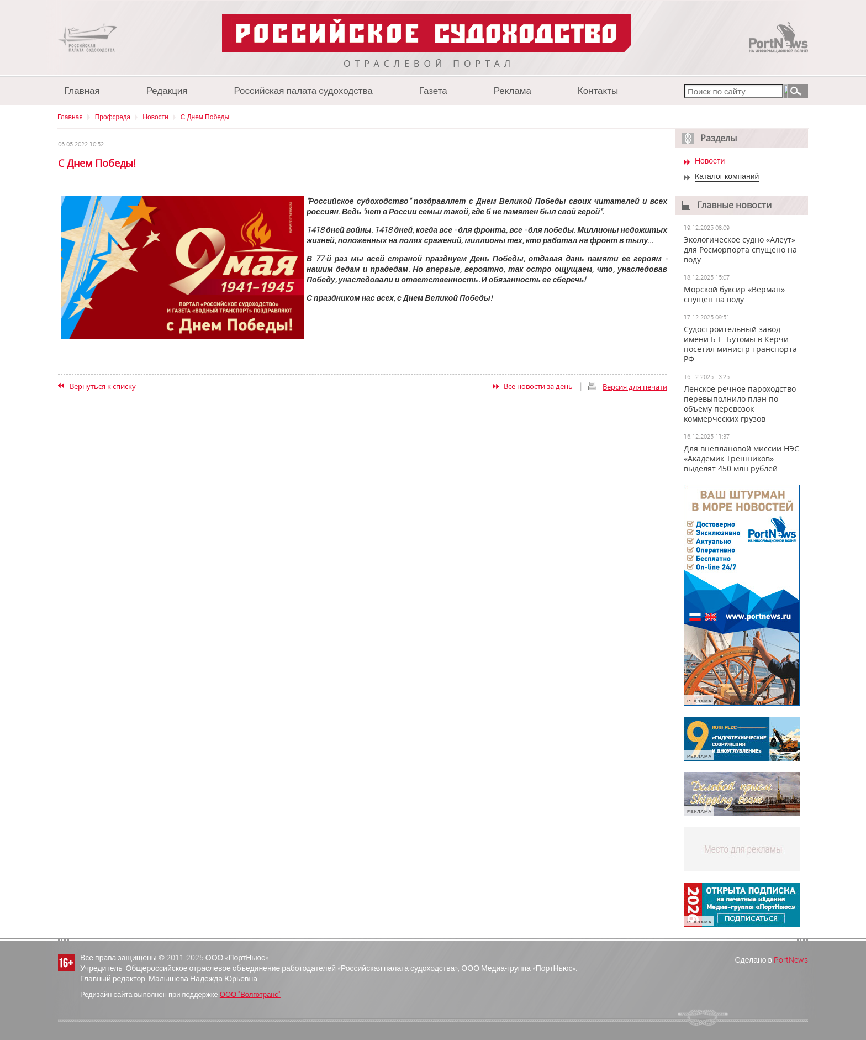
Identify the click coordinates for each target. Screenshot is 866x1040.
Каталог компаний (727, 176)
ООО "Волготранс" (250, 994)
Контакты (598, 90)
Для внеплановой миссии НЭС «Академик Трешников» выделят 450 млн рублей (741, 459)
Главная (82, 90)
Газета (433, 90)
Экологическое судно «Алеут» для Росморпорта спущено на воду (740, 250)
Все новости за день (538, 386)
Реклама (512, 90)
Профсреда (113, 116)
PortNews (791, 959)
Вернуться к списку (103, 386)
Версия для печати (635, 387)
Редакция (167, 90)
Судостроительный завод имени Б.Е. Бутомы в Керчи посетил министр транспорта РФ (740, 344)
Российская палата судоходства (303, 90)
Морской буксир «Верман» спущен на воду (734, 294)
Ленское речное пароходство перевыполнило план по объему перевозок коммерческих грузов (740, 404)
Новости (155, 116)
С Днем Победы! (206, 116)
